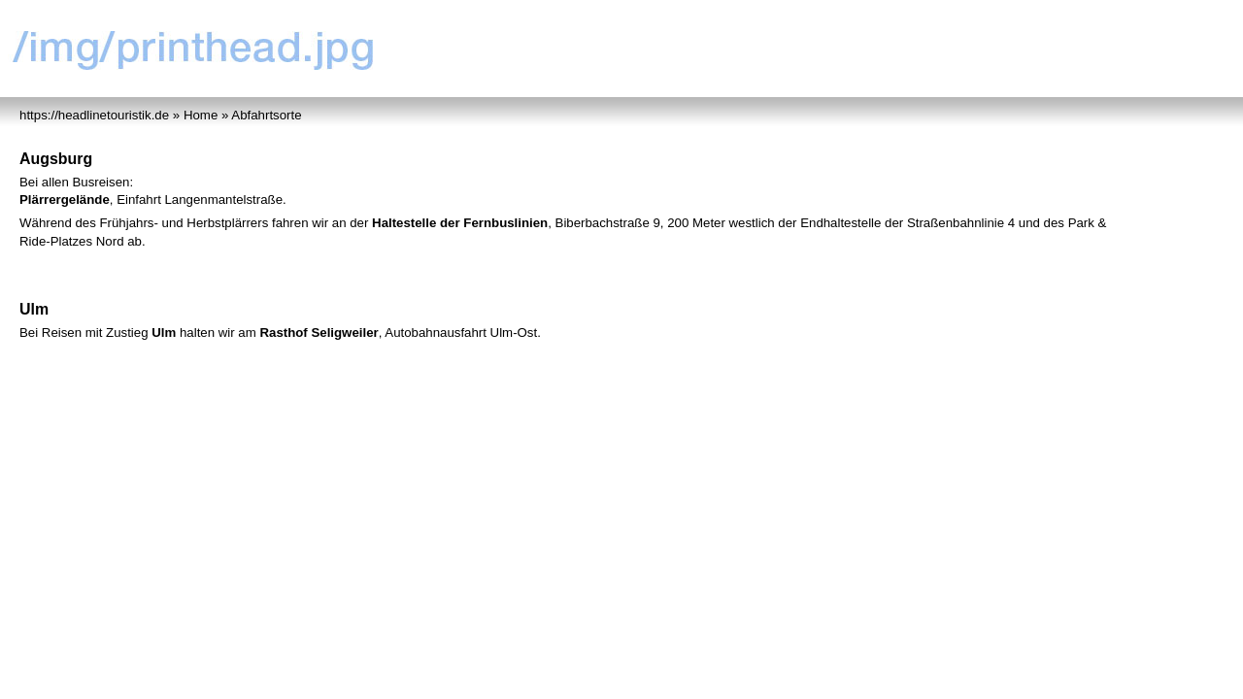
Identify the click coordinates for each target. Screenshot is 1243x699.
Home (201, 115)
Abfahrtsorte (266, 115)
